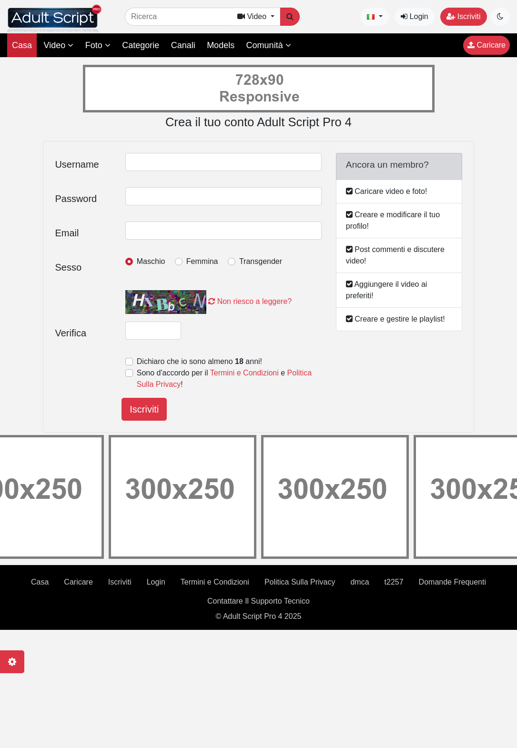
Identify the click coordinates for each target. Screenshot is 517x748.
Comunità (268, 45)
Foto (98, 45)
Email (67, 233)
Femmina (202, 261)
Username (77, 164)
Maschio (151, 261)
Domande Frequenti (452, 582)
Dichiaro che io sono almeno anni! (199, 361)
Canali (183, 45)
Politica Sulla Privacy (299, 582)
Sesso (68, 267)
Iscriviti (463, 16)
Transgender (260, 261)
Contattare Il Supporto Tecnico (258, 601)
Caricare (486, 45)
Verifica (70, 333)
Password (76, 198)
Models (220, 45)
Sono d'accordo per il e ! (224, 378)
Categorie (140, 45)
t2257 (394, 582)
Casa (22, 45)
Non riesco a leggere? (250, 301)
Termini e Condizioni (244, 373)
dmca (359, 582)
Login (414, 16)
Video (58, 45)
